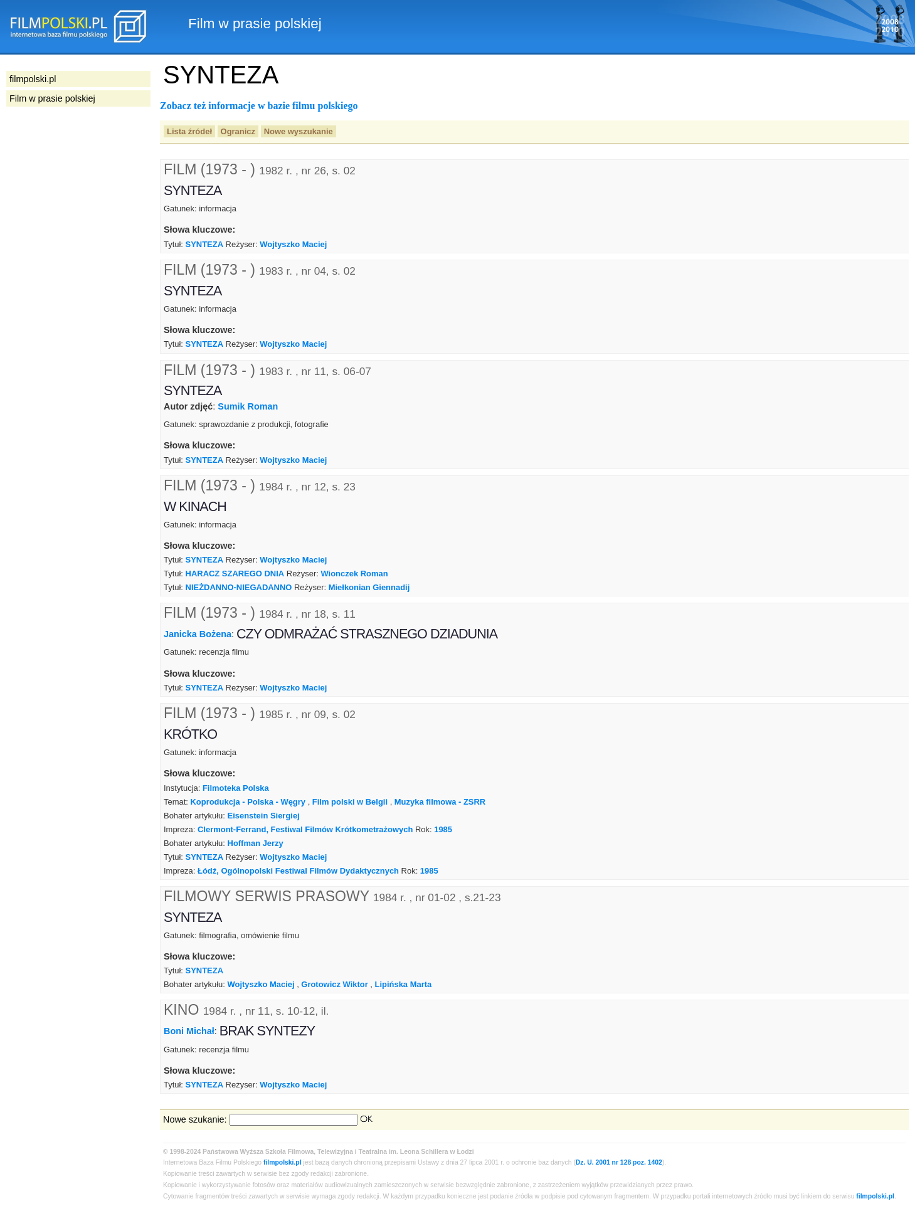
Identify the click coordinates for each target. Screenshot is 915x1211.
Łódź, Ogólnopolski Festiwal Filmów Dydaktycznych (298, 870)
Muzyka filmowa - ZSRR (439, 801)
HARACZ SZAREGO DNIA (235, 573)
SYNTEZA (204, 244)
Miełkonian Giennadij (369, 587)
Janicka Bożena (197, 634)
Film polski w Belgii (350, 801)
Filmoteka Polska (236, 788)
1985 (443, 829)
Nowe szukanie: (195, 1119)
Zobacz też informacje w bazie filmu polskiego (259, 105)
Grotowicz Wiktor (334, 984)
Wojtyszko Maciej (293, 244)
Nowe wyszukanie (298, 131)
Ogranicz (238, 131)
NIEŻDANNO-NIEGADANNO (239, 587)
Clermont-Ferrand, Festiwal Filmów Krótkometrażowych (305, 829)
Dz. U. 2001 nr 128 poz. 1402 (619, 1162)
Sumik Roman (248, 406)
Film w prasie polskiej (52, 98)
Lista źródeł (189, 131)
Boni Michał (189, 1031)
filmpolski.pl (282, 1162)
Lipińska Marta (403, 984)
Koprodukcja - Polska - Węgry (247, 801)
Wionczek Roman (354, 573)
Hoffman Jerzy (255, 843)
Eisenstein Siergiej (264, 815)
